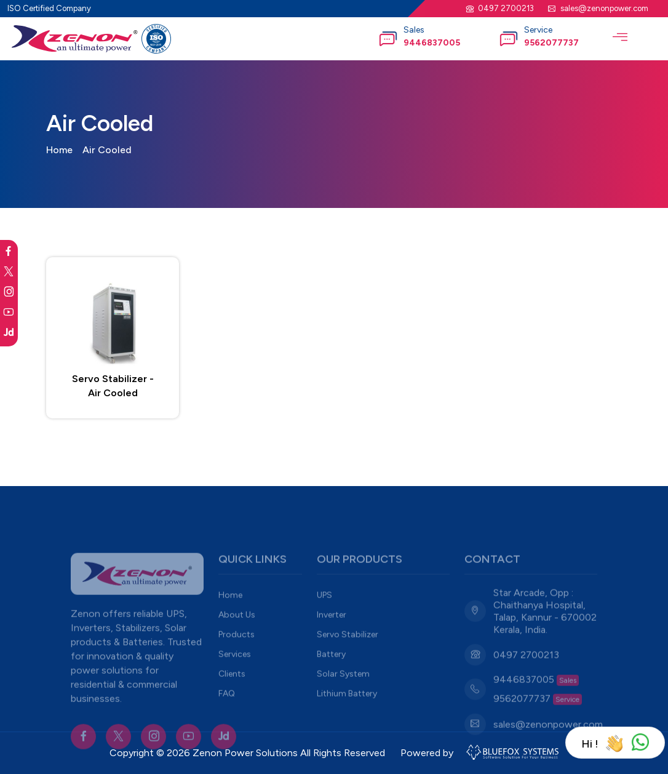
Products (236, 652)
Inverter (331, 633)
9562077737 (551, 43)
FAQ (226, 711)
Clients (231, 692)
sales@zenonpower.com (604, 8)
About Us (236, 633)
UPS (324, 613)
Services (234, 672)
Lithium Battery (347, 711)
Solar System (343, 692)
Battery (331, 672)
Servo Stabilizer (347, 652)
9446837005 (432, 43)
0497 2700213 (506, 8)
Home (59, 150)
